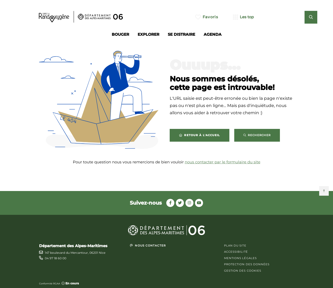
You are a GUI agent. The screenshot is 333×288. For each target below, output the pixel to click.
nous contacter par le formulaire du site (222, 162)
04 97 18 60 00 (55, 258)
